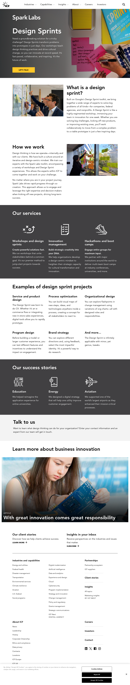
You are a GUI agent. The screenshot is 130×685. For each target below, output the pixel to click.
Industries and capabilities (27, 560)
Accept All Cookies (97, 680)
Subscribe (73, 546)
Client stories (93, 577)
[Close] (126, 674)
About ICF (19, 622)
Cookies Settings (96, 669)
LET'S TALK (24, 70)
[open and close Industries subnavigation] (31, 4)
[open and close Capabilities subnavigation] (48, 4)
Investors (91, 631)
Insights (90, 587)
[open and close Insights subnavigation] (64, 4)
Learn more (19, 543)
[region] (65, 674)
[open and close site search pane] (124, 4)
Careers (90, 622)
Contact (90, 640)
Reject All (97, 675)
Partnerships (92, 560)
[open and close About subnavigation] (77, 4)
